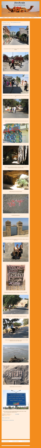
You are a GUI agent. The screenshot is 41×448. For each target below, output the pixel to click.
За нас (8, 17)
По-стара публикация (25, 441)
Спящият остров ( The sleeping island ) (11, 22)
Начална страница (15, 441)
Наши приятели (26, 17)
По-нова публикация (5, 441)
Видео (21, 17)
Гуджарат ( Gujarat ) (7, 415)
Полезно (32, 17)
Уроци (17, 17)
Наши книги (12, 17)
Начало (4, 17)
